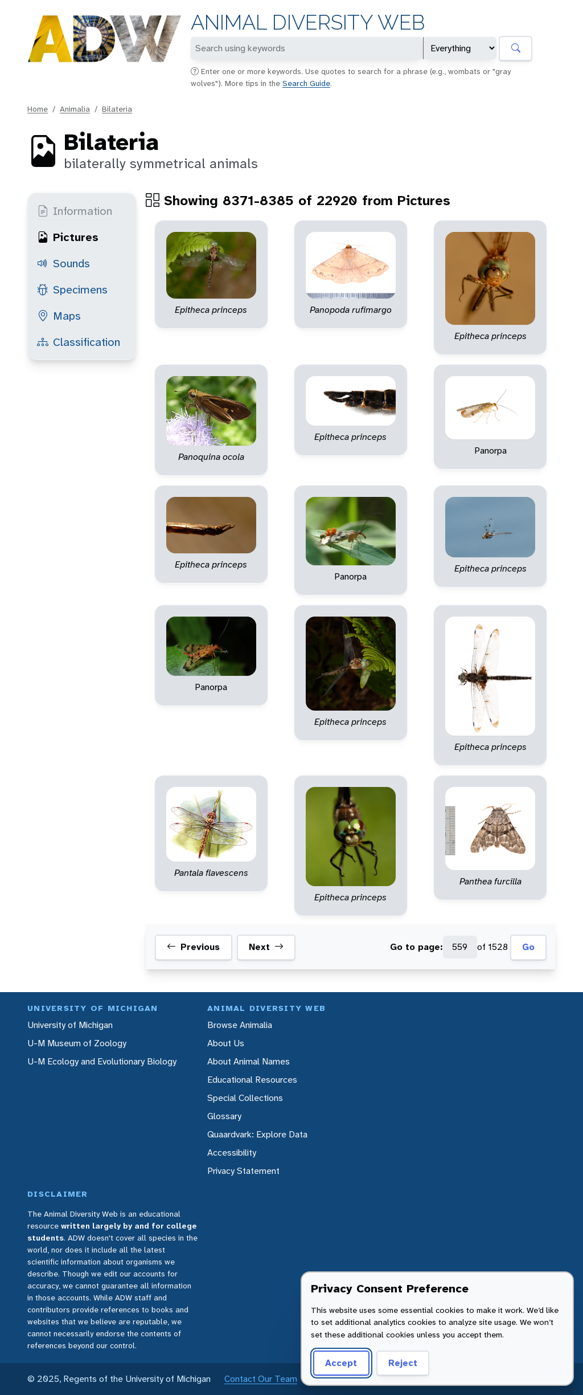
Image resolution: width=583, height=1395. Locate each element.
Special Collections (245, 1098)
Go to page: (416, 947)
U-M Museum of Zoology (76, 1043)
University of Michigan (70, 1025)
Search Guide (306, 83)
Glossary (224, 1116)
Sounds (63, 263)
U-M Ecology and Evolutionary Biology (101, 1061)
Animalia (75, 109)
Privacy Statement (243, 1171)
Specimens (72, 289)
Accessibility (231, 1153)
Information (74, 210)
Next (266, 947)
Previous (193, 947)
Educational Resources (252, 1080)
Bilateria (117, 109)
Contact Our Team (260, 1379)
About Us (225, 1043)
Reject (402, 1363)
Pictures (67, 237)
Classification (78, 341)
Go (528, 947)
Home (37, 109)
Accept (341, 1363)
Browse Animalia (239, 1025)
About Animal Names (248, 1061)
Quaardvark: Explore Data (257, 1134)
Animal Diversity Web (308, 22)
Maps (59, 315)
